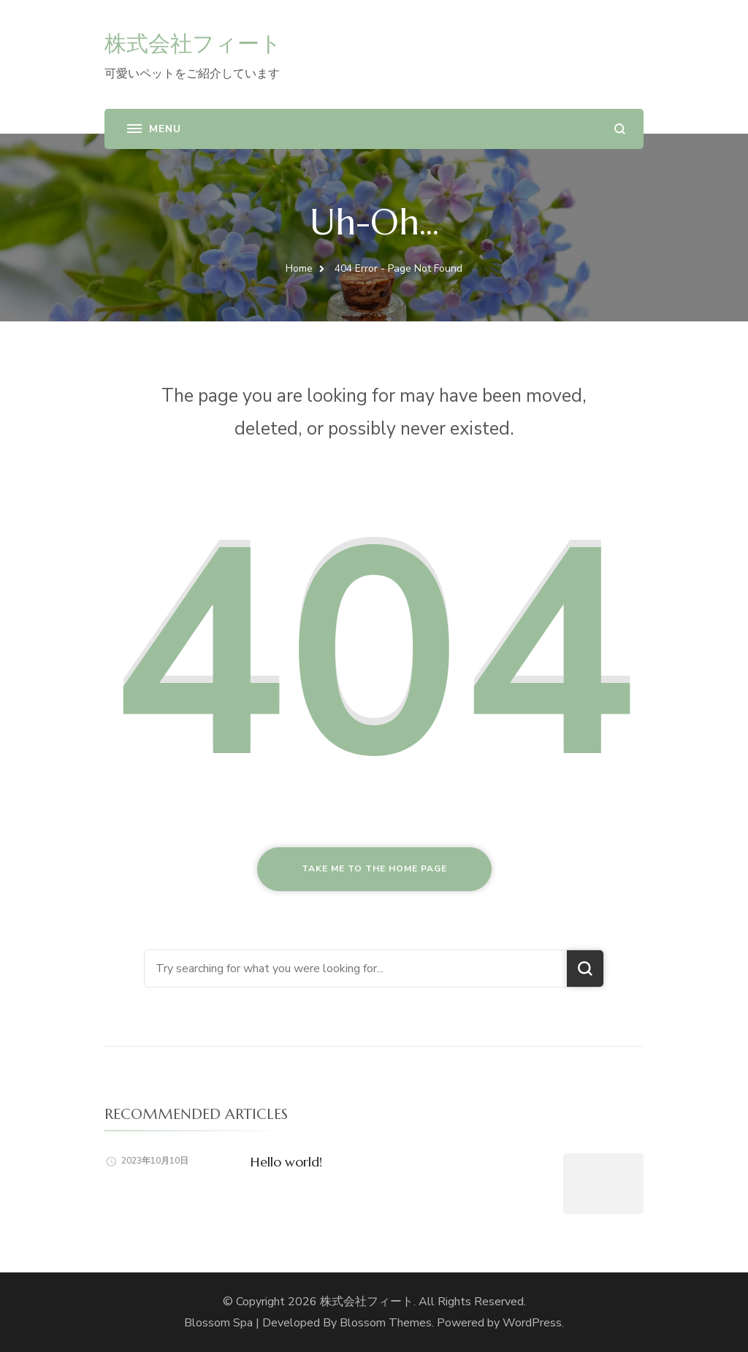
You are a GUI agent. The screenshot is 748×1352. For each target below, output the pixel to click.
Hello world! (286, 1161)
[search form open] (619, 128)
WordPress (532, 1323)
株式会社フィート (193, 43)
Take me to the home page (374, 868)
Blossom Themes (386, 1323)
